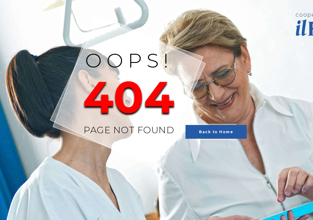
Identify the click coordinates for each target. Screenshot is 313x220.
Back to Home (216, 132)
